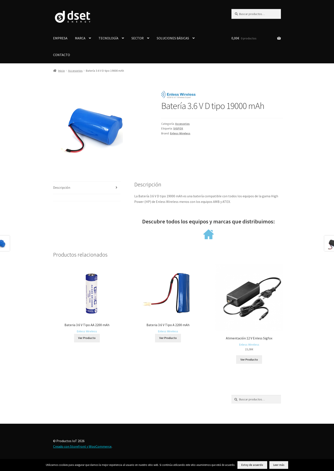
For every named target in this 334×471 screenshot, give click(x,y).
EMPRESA (60, 38)
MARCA (80, 38)
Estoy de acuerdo (252, 465)
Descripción (61, 187)
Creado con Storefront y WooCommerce (82, 446)
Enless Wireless (180, 133)
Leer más (278, 465)
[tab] (87, 187)
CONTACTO (61, 55)
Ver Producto (86, 338)
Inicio (61, 71)
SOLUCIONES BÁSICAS (173, 38)
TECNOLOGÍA (108, 38)
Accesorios (75, 71)
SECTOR (137, 38)
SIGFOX (178, 128)
